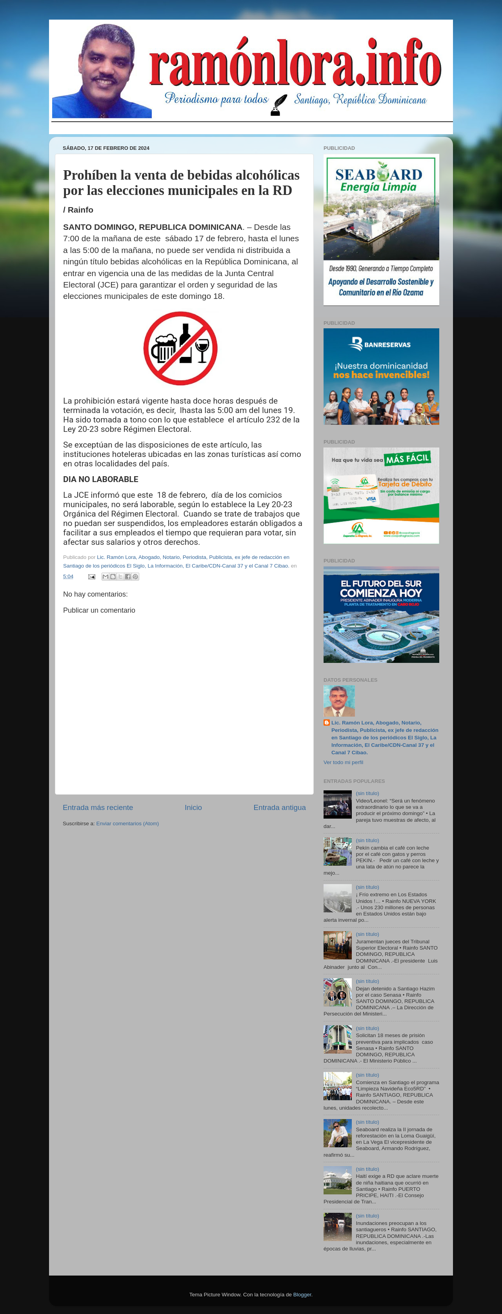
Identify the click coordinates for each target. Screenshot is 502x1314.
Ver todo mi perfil (343, 762)
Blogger (302, 1295)
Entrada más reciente (98, 807)
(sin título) (367, 793)
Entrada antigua (280, 807)
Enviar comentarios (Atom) (127, 823)
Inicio (193, 807)
